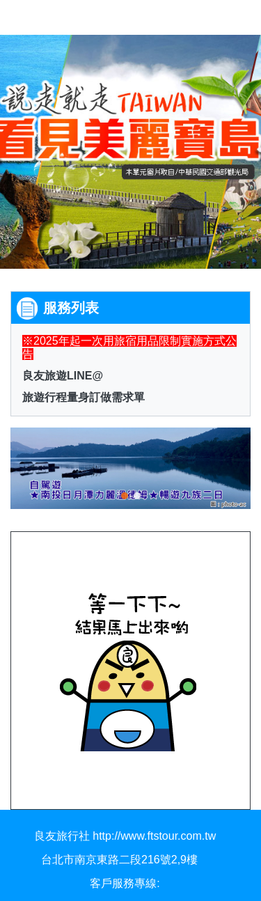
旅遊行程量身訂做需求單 (83, 397)
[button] (31, 466)
